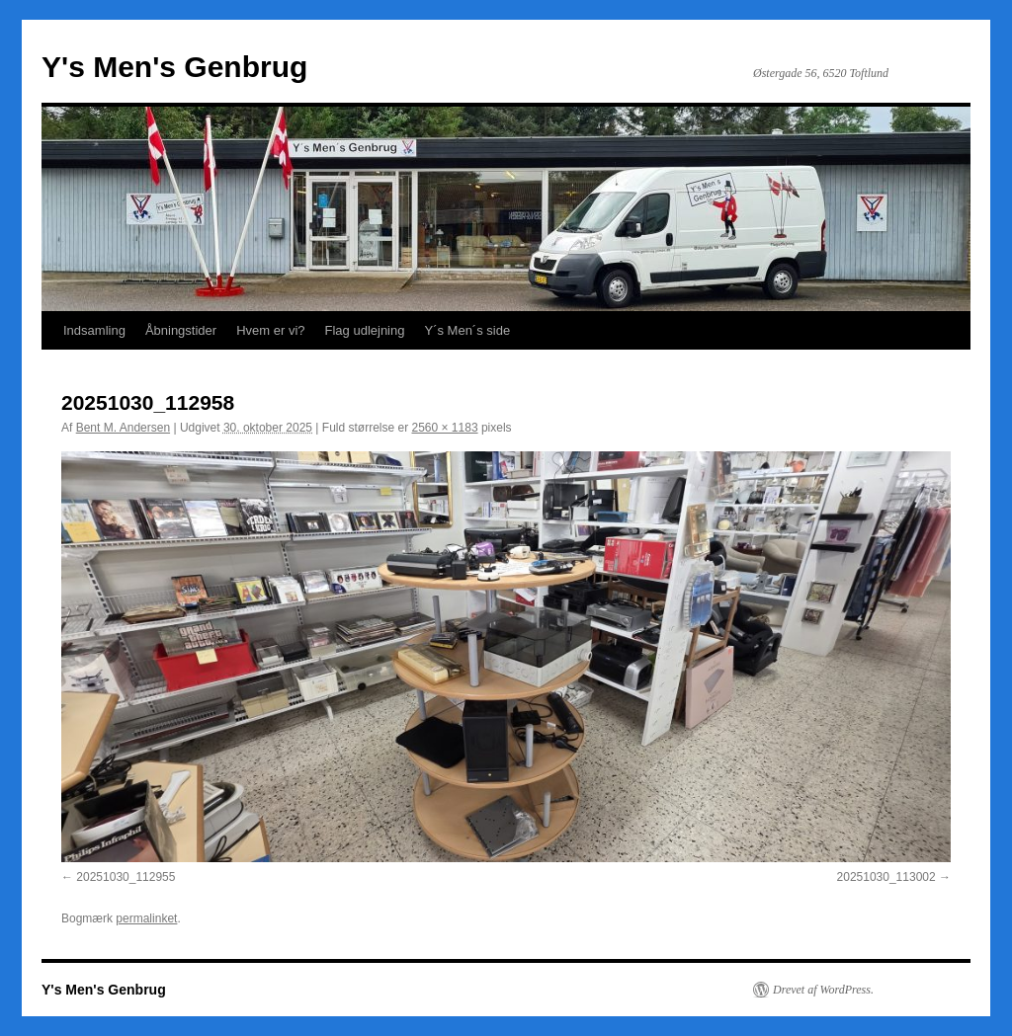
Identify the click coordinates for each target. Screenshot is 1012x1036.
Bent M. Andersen (123, 428)
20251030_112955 (125, 877)
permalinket (146, 918)
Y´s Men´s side (467, 330)
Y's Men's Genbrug (174, 66)
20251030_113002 (886, 877)
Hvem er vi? (270, 330)
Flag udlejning (365, 330)
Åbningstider (180, 330)
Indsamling (94, 330)
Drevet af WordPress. (823, 989)
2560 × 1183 (445, 428)
